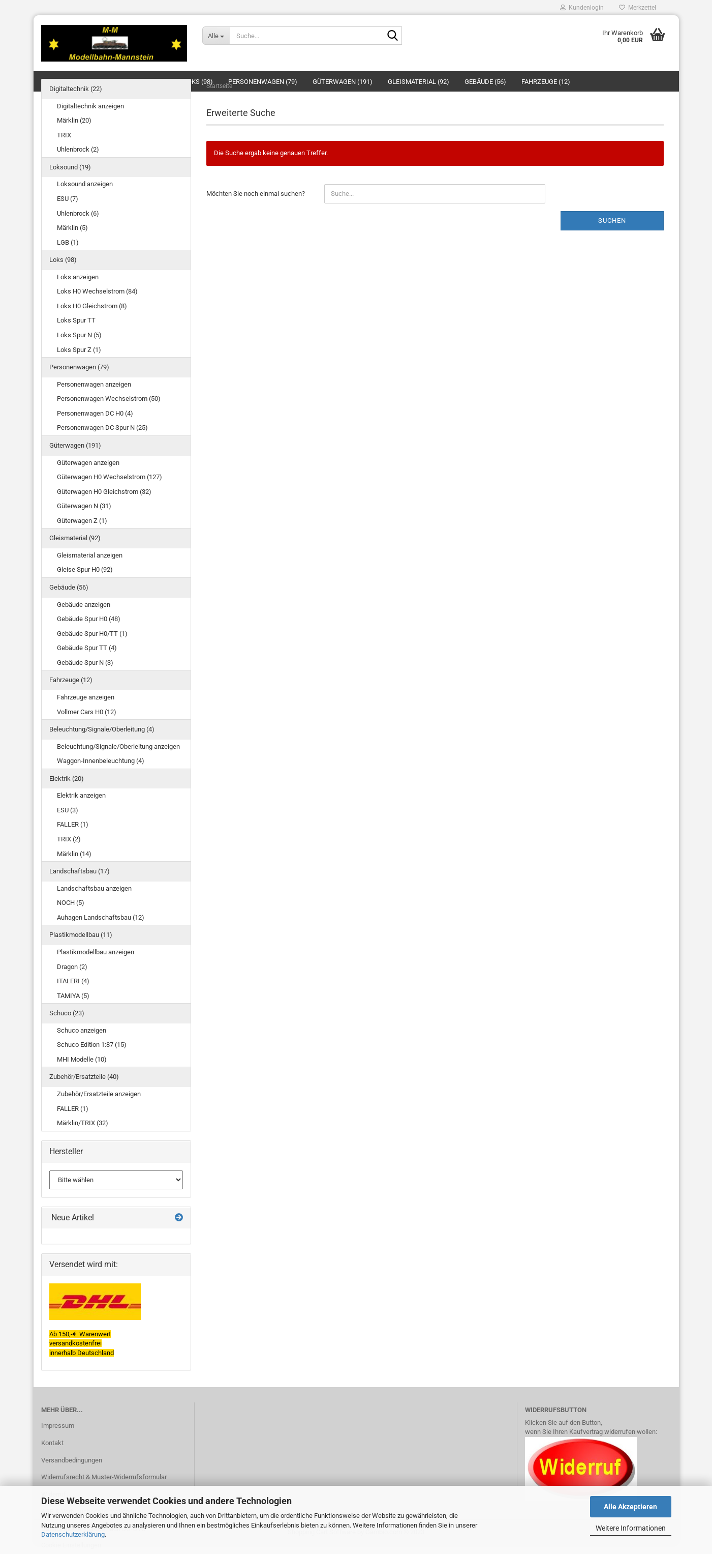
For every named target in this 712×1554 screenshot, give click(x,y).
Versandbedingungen (71, 1460)
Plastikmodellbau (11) (80, 935)
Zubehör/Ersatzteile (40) (84, 1076)
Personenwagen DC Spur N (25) (102, 427)
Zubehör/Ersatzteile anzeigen (99, 1094)
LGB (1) (68, 242)
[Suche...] (216, 35)
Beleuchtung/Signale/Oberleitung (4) (101, 729)
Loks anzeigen (78, 277)
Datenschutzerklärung (73, 1534)
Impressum (57, 1425)
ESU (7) (67, 198)
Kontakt (52, 1443)
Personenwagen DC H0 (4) (95, 413)
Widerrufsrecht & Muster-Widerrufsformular (104, 1477)
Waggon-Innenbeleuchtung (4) (100, 761)
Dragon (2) (72, 967)
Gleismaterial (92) (75, 538)
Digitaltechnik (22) (75, 89)
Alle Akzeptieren (630, 1507)
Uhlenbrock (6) (78, 213)
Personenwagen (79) (79, 367)
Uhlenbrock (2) (78, 149)
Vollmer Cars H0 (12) (86, 712)
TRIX (64, 135)
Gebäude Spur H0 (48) (88, 619)
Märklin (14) (74, 854)
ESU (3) (67, 810)
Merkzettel (637, 7)
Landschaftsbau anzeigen (94, 888)
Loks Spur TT (76, 320)
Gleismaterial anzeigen (89, 555)
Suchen (612, 220)
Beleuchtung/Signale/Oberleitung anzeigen (118, 746)
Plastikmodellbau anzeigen (95, 952)
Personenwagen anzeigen (94, 384)
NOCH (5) (70, 902)
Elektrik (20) (66, 778)
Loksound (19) (70, 167)
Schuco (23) (66, 1013)
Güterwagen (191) (75, 445)
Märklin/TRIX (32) (82, 1123)
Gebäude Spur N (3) (85, 662)
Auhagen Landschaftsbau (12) (100, 917)
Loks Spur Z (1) (79, 350)
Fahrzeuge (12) (70, 680)
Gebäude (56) (68, 587)
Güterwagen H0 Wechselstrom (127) (109, 477)
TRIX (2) (69, 839)
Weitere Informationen (631, 1528)
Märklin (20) (74, 120)
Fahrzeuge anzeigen (85, 697)
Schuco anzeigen (81, 1030)
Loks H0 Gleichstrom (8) (92, 306)
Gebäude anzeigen (83, 604)
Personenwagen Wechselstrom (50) (109, 398)
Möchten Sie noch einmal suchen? (255, 193)
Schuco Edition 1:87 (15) (92, 1044)
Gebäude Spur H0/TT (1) (92, 633)
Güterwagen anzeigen (88, 462)
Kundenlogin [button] (582, 7)
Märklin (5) (72, 227)
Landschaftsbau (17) (79, 871)
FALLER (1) (72, 824)
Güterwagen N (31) (84, 506)
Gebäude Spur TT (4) (87, 648)
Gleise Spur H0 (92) (85, 569)
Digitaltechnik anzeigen (90, 106)
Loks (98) (63, 259)
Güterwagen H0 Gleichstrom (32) (104, 491)
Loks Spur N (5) (79, 335)
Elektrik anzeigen (81, 795)
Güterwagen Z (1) (82, 520)
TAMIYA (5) (73, 996)
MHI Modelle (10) (82, 1059)
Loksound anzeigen (85, 184)
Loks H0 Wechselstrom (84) (97, 291)
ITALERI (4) (73, 981)
